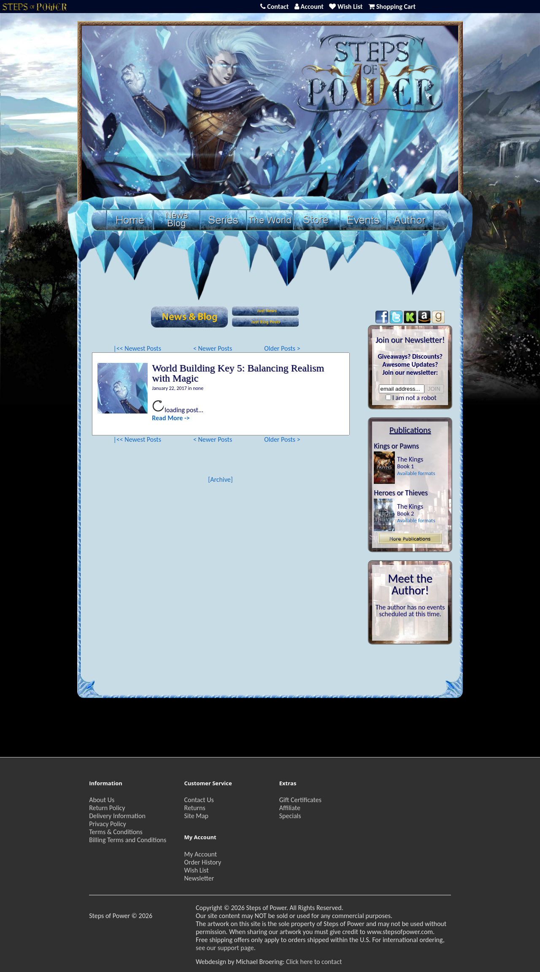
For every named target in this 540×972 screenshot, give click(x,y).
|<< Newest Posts (137, 348)
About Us (101, 800)
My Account (200, 854)
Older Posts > (282, 348)
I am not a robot (414, 398)
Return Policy (107, 808)
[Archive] (220, 479)
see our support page (225, 948)
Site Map (196, 816)
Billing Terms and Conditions (127, 840)
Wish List (196, 870)
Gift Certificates (300, 800)
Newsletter (199, 878)
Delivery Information (117, 816)
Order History (202, 862)
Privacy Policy (107, 824)
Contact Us (198, 800)
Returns (194, 808)
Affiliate (289, 808)
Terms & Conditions (116, 832)
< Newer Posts (212, 348)
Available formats (416, 473)
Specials (290, 816)
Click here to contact (314, 962)
